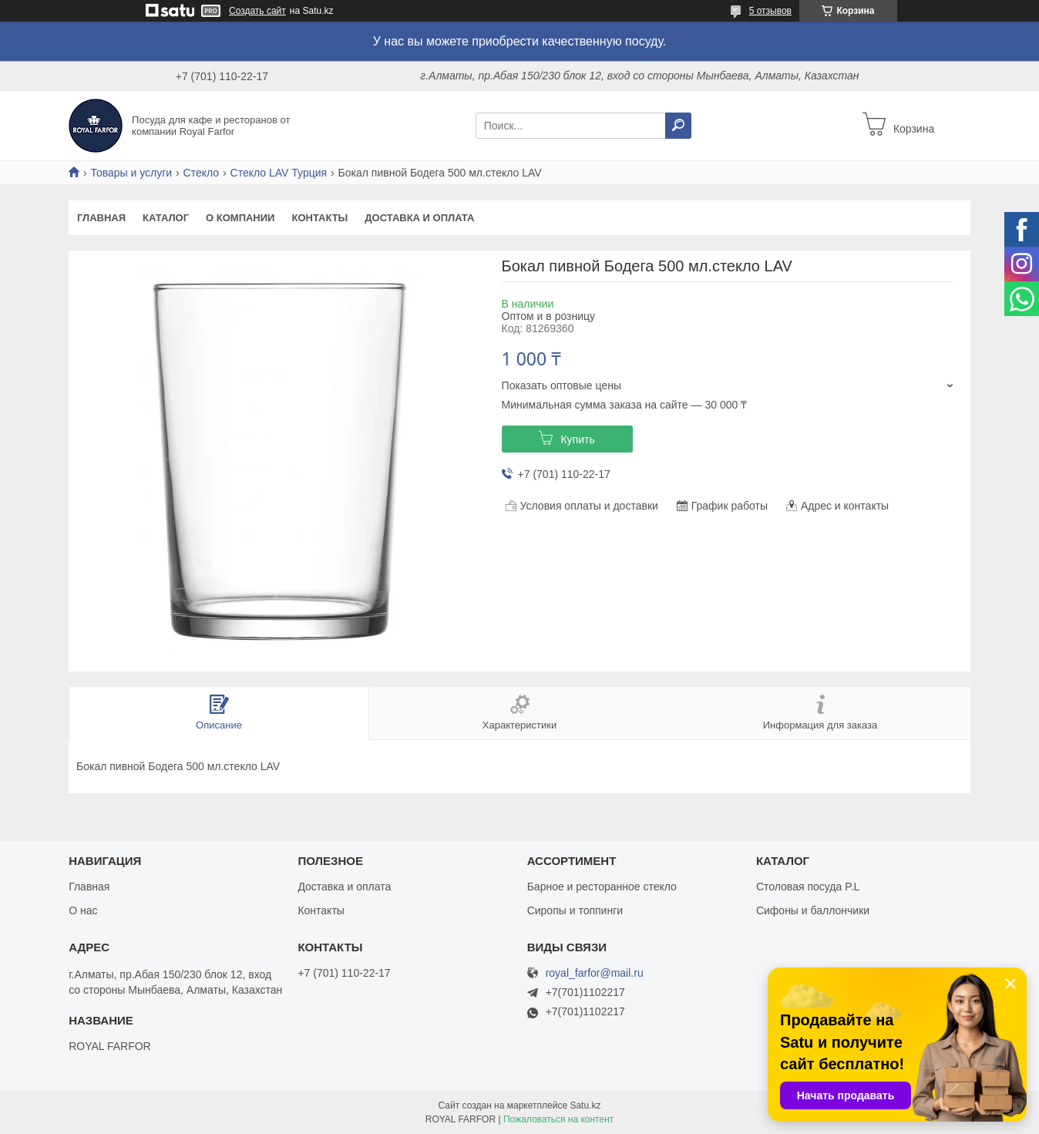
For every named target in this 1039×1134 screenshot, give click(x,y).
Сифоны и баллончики (812, 910)
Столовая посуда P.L (807, 886)
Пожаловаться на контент (558, 1119)
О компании (240, 218)
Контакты (319, 218)
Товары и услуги (131, 173)
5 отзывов (770, 10)
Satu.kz (585, 1105)
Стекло (201, 173)
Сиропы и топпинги (575, 910)
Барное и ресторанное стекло (602, 886)
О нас (83, 910)
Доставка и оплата (419, 218)
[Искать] (678, 126)
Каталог (166, 218)
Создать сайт (257, 10)
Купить (577, 439)
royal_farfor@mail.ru (595, 973)
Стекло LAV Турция (279, 173)
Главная (101, 218)
